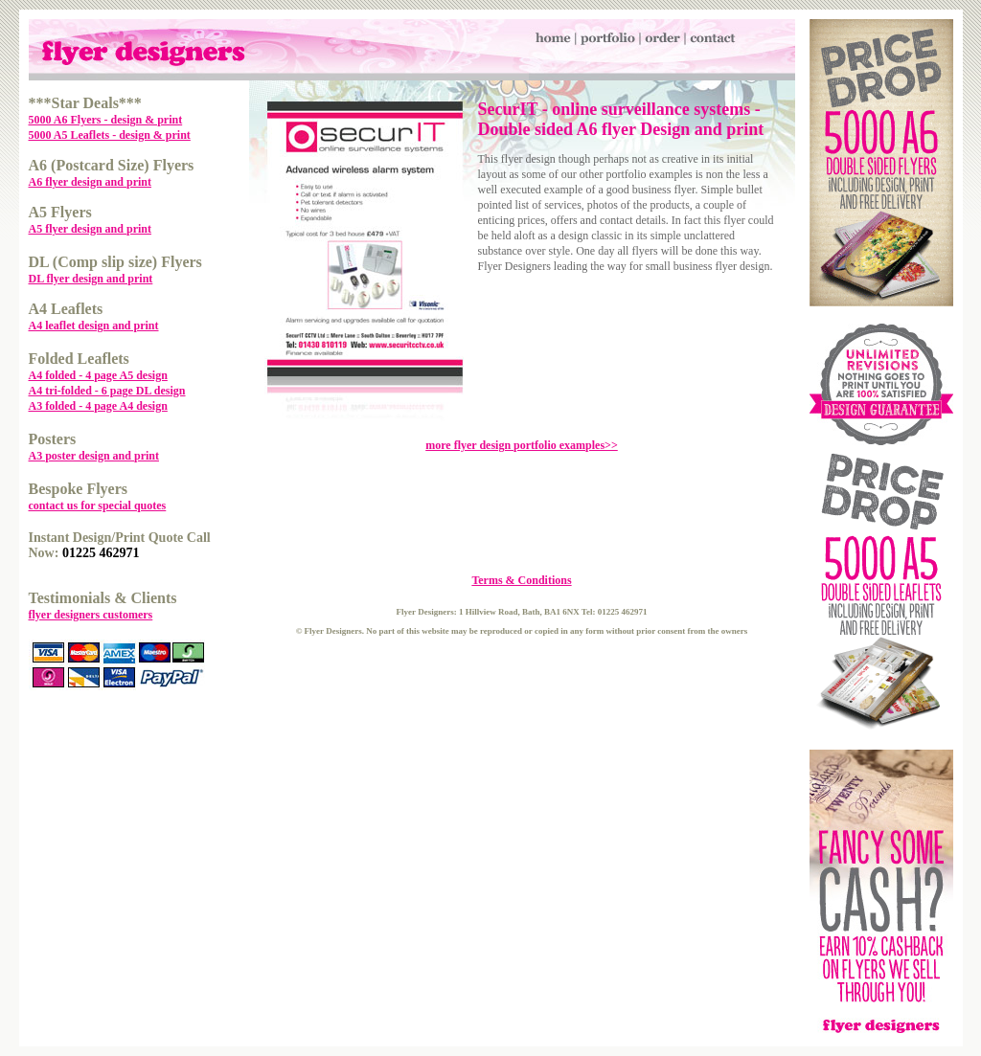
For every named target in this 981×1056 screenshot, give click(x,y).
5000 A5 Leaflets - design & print (110, 135)
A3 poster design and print (94, 455)
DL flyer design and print (91, 278)
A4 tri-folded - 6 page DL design (107, 390)
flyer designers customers (91, 614)
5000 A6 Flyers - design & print (106, 119)
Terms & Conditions (521, 580)
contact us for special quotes (98, 505)
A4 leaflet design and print (94, 325)
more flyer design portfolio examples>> (521, 445)
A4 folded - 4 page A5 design (98, 375)
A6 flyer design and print (90, 182)
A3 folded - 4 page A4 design (98, 406)
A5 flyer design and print (90, 229)
